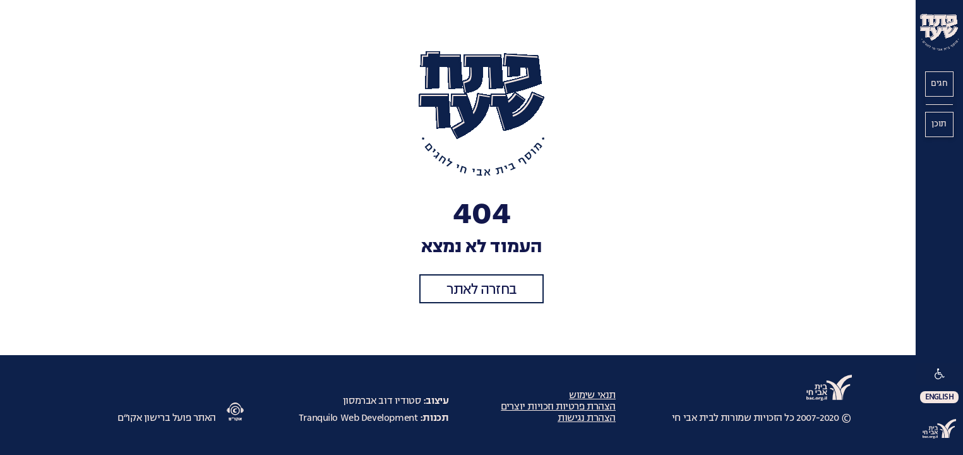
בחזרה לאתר (481, 289)
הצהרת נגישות (587, 418)
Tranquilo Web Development (358, 418)
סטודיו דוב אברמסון (382, 401)
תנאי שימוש (592, 395)
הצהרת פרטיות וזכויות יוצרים (558, 406)
